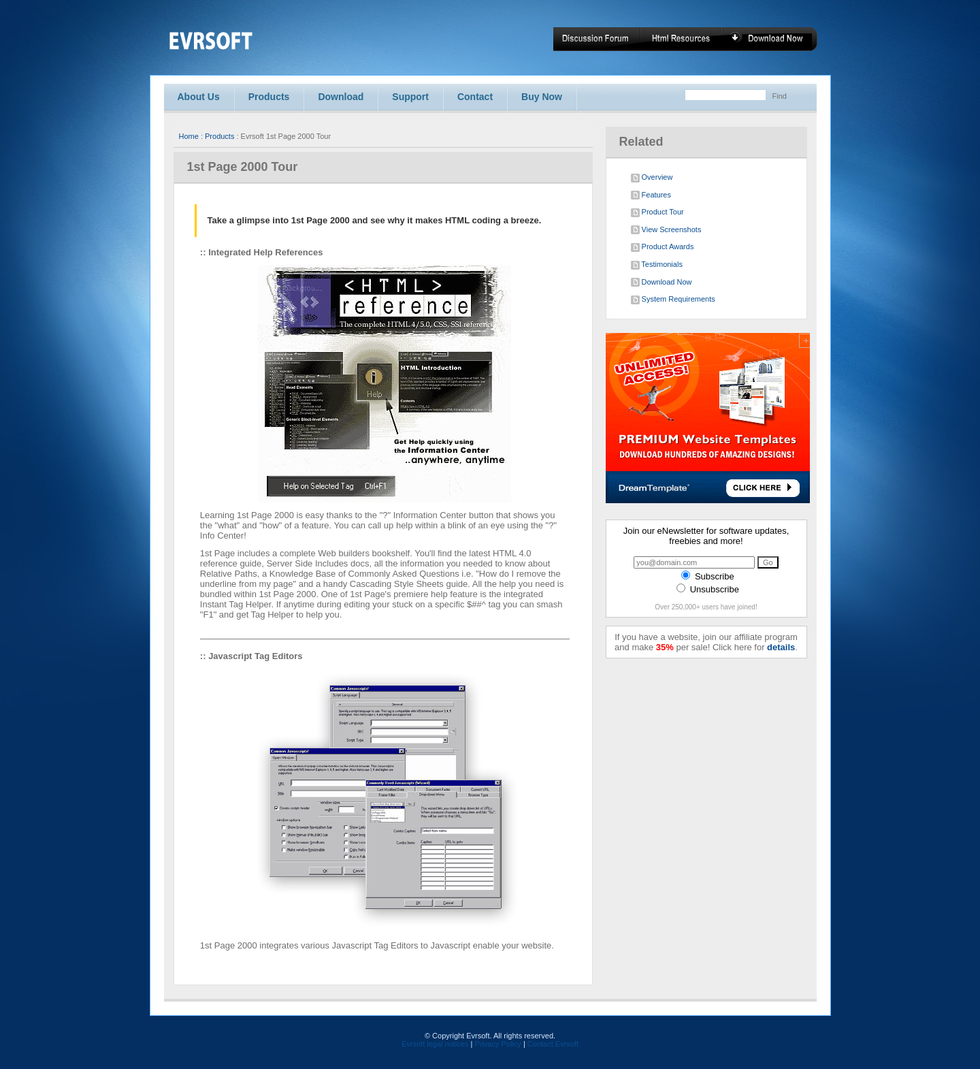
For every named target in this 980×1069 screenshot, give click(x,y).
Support (410, 96)
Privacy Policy (497, 1044)
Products (269, 96)
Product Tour (657, 212)
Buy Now (541, 96)
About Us (199, 96)
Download (340, 96)
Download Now (661, 282)
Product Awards (662, 247)
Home (189, 136)
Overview (652, 177)
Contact (475, 96)
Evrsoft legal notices (435, 1044)
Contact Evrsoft (552, 1044)
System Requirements (673, 299)
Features (651, 195)
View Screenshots (666, 230)
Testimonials (657, 265)
